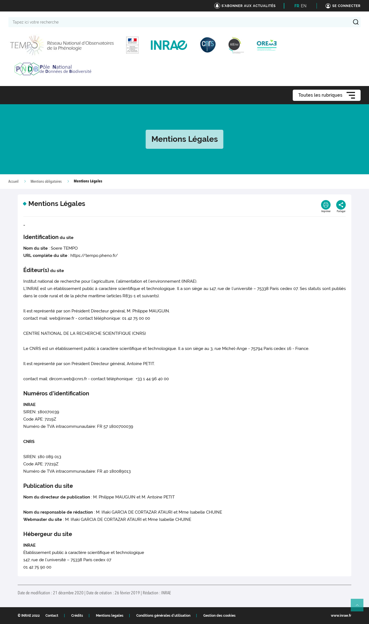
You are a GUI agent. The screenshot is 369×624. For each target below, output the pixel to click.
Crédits (77, 616)
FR (296, 6)
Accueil (13, 182)
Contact (51, 616)
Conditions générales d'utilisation (163, 616)
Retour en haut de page (359, 607)
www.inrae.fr (341, 616)
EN (303, 6)
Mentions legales (109, 616)
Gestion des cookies (219, 616)
